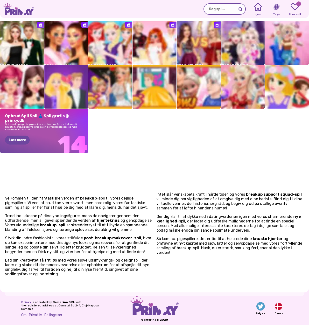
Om (24, 315)
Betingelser (53, 315)
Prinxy (26, 302)
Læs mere (17, 140)
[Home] (258, 9)
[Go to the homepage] (17, 9)
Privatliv (35, 315)
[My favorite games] (295, 9)
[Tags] (276, 9)
